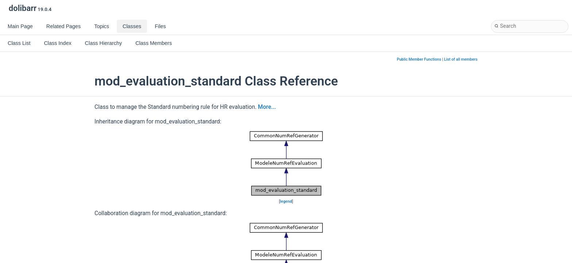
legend (286, 201)
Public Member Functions (419, 59)
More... (267, 107)
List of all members (461, 59)
